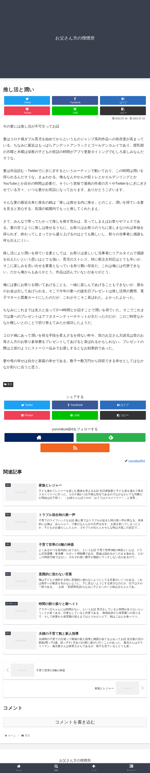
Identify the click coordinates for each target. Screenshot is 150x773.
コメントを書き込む (75, 723)
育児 (8, 384)
